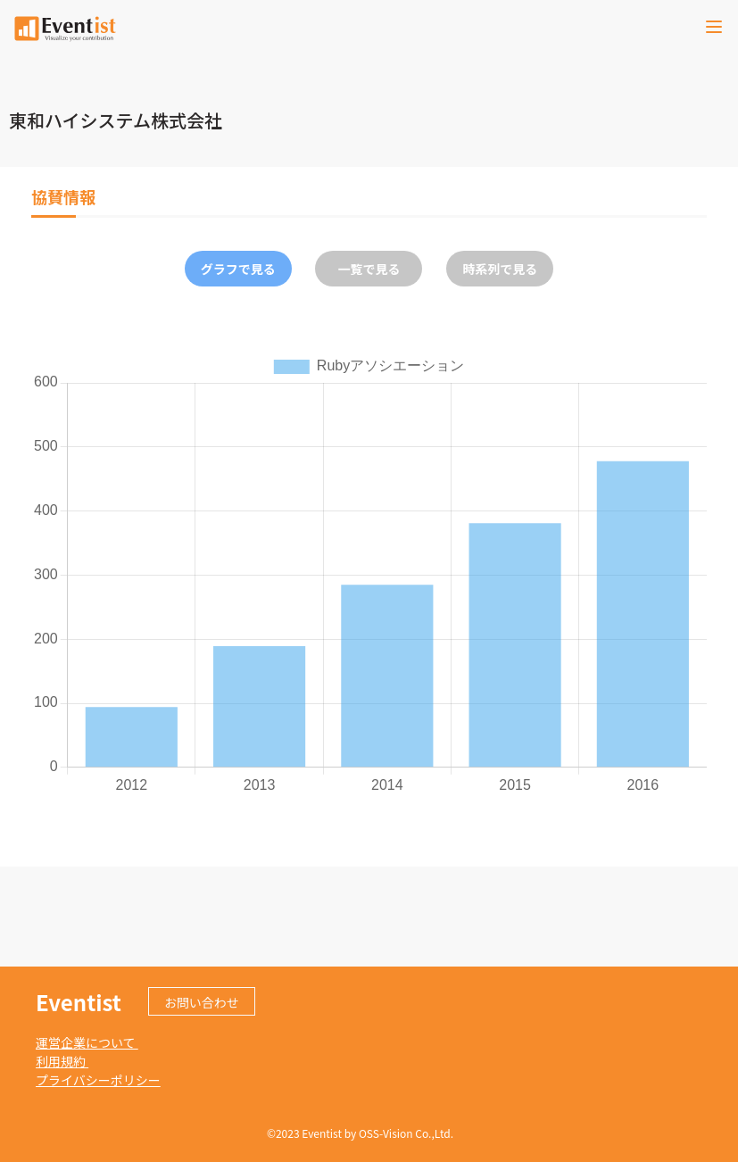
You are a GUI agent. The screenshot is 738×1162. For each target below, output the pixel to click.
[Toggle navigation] (714, 27)
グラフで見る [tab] (238, 269)
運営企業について (87, 1042)
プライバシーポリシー (98, 1080)
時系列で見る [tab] (499, 269)
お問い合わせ (201, 1002)
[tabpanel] (369, 574)
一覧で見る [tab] (368, 269)
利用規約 (62, 1061)
